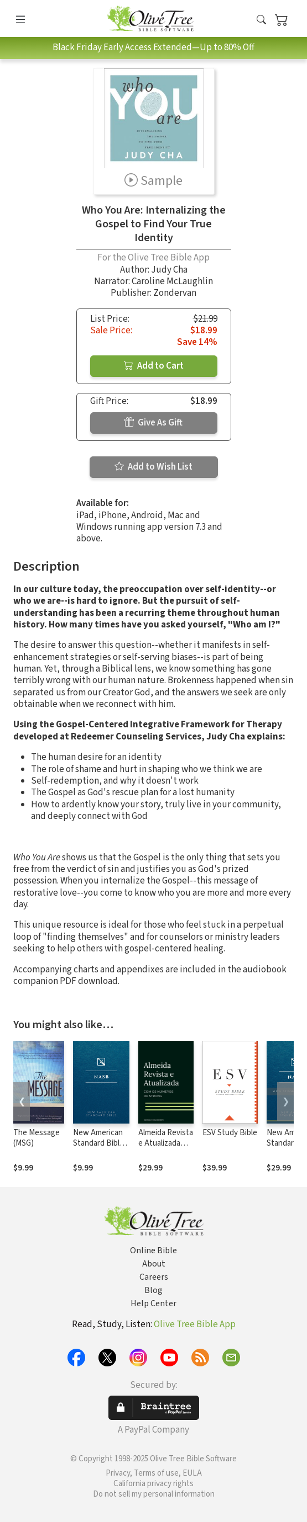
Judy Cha (169, 269)
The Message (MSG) (36, 1138)
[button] (261, 20)
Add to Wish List (153, 466)
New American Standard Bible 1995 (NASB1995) (98, 1148)
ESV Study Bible (229, 1132)
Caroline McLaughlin (172, 281)
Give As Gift (153, 422)
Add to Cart (154, 365)
